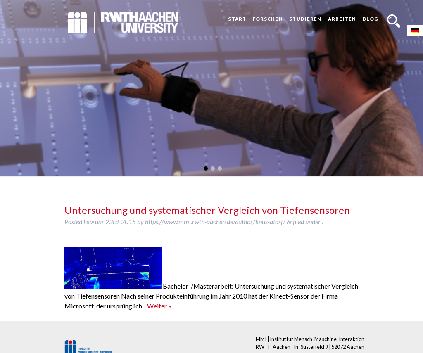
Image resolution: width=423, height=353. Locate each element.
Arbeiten (342, 18)
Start (237, 18)
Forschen (268, 18)
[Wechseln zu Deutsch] (415, 30)
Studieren (305, 18)
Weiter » (159, 306)
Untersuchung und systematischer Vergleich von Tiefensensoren (207, 210)
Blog (370, 18)
